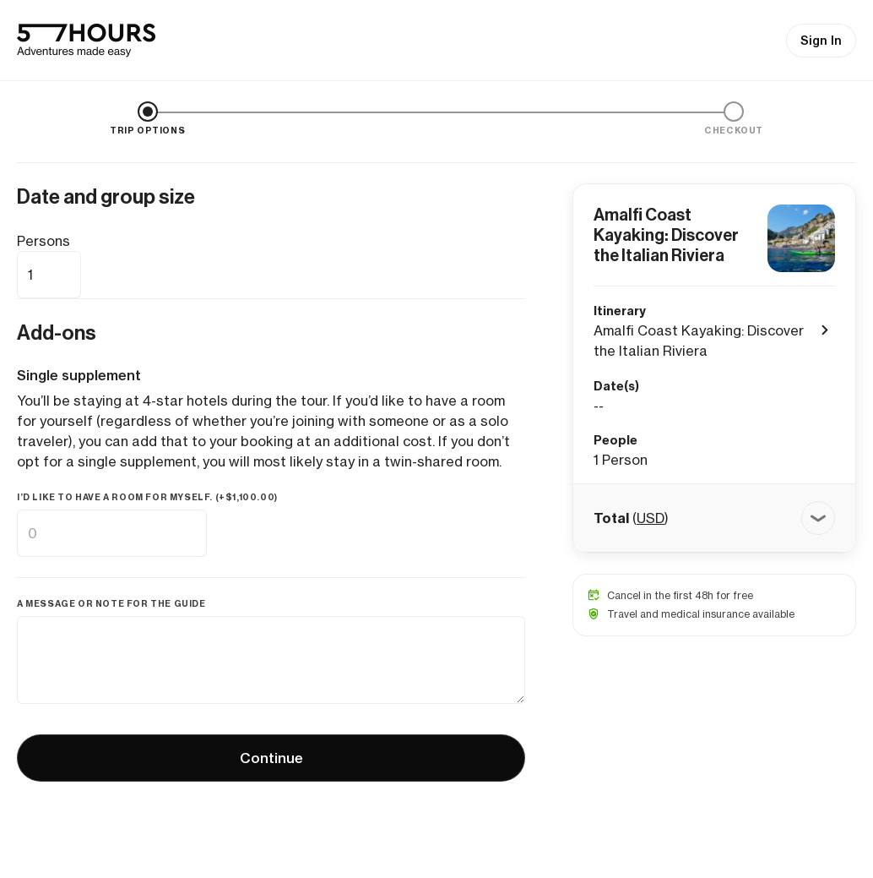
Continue (271, 758)
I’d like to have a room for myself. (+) (147, 497)
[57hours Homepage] (86, 40)
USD (650, 518)
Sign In (821, 40)
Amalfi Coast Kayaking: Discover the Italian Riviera (666, 235)
